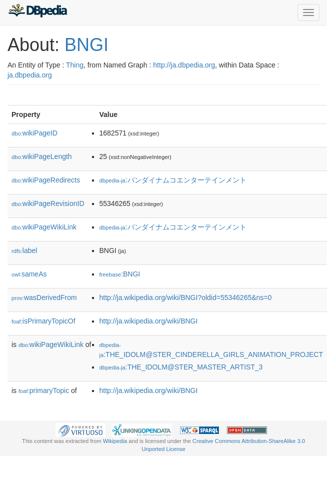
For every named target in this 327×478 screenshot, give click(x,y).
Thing (75, 65)
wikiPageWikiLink (44, 227)
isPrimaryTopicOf (44, 321)
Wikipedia (115, 441)
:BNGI (120, 274)
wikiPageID (35, 133)
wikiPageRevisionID (48, 204)
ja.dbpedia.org (30, 75)
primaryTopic (43, 390)
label (24, 250)
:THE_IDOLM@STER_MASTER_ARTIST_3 (181, 367)
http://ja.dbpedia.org (184, 65)
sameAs (29, 274)
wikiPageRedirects (46, 180)
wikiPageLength (42, 156)
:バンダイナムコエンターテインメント (173, 180)
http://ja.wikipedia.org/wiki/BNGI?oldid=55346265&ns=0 (186, 298)
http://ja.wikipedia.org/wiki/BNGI (149, 321)
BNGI (86, 44)
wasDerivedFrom (44, 298)
